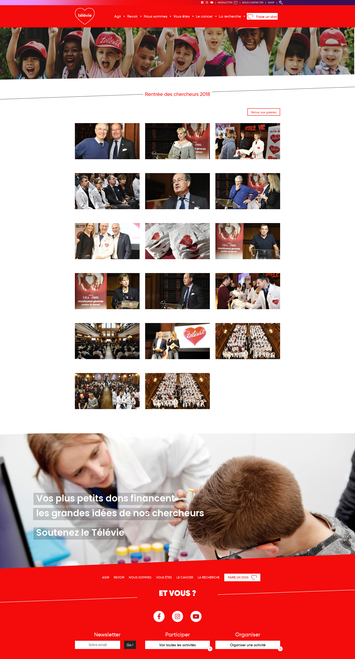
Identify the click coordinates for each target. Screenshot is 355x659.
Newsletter (228, 2)
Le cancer (204, 16)
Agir (121, 16)
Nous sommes (157, 16)
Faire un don (263, 16)
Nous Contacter (252, 2)
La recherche (228, 16)
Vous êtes (182, 16)
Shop (271, 2)
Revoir (135, 16)
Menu (333, 651)
